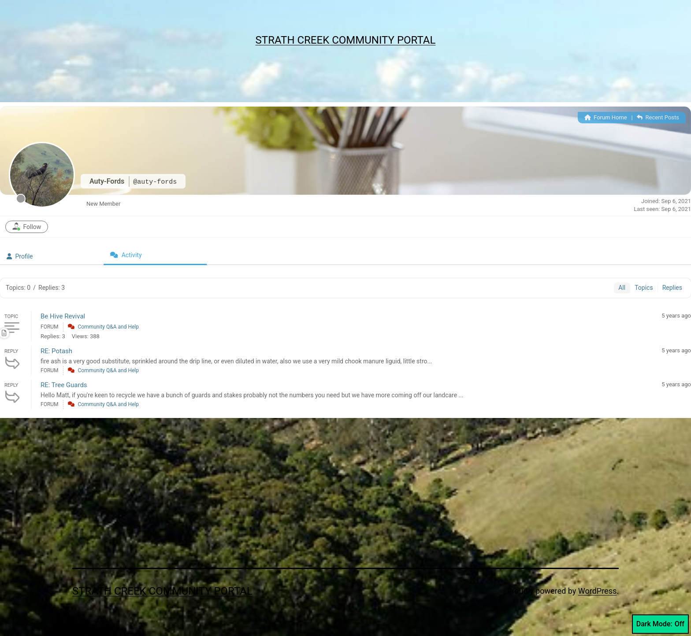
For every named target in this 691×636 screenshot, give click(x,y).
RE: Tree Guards (64, 385)
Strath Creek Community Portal (346, 40)
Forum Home (605, 117)
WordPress (597, 590)
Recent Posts (658, 117)
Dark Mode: (660, 624)
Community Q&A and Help (108, 327)
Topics (644, 287)
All (621, 287)
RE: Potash (56, 351)
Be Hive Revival (63, 316)
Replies (672, 287)
